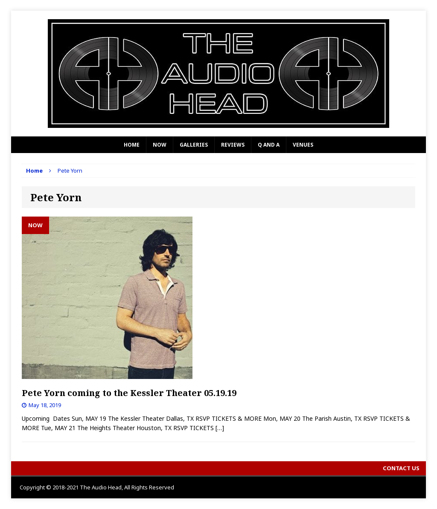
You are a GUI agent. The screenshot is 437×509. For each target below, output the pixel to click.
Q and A (269, 144)
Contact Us (401, 468)
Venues (303, 144)
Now (159, 144)
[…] (220, 428)
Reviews (233, 144)
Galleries (194, 144)
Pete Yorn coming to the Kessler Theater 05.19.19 (129, 393)
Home (132, 144)
